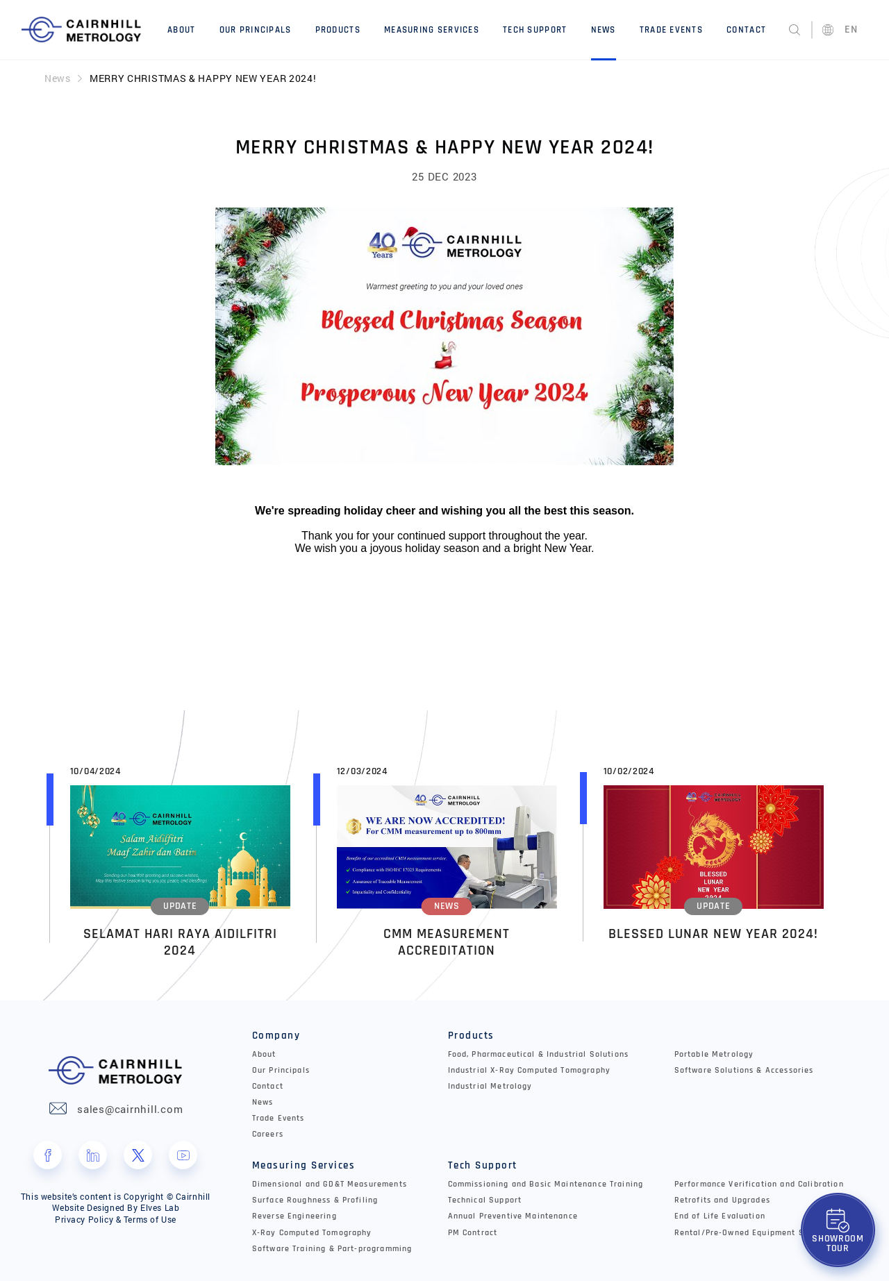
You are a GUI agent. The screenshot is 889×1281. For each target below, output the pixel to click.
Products (337, 29)
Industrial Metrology (490, 1085)
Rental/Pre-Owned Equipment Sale (745, 1232)
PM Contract (473, 1232)
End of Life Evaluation (719, 1216)
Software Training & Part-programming (332, 1248)
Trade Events (671, 29)
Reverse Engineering (294, 1216)
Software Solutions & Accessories (744, 1069)
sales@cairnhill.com (130, 1108)
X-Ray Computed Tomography (312, 1232)
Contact (746, 29)
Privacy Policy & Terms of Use (115, 1219)
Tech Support (535, 29)
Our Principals (255, 29)
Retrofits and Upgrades (722, 1199)
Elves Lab (159, 1208)
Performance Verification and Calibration (759, 1183)
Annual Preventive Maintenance (513, 1216)
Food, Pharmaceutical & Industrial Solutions (538, 1053)
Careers (267, 1134)
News (603, 29)
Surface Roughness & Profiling (315, 1199)
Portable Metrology (714, 1053)
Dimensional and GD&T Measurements (329, 1183)
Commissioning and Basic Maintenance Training (546, 1183)
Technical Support (485, 1199)
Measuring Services (431, 29)
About (181, 29)
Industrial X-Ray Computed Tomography (529, 1069)
